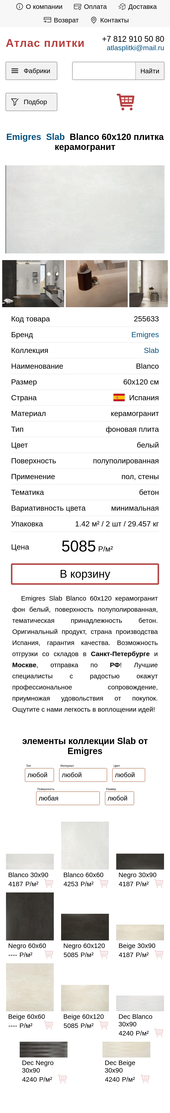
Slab (55, 137)
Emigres (145, 334)
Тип (28, 765)
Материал (67, 765)
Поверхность (46, 789)
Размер (111, 789)
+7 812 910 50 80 (133, 39)
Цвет (117, 765)
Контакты (108, 20)
